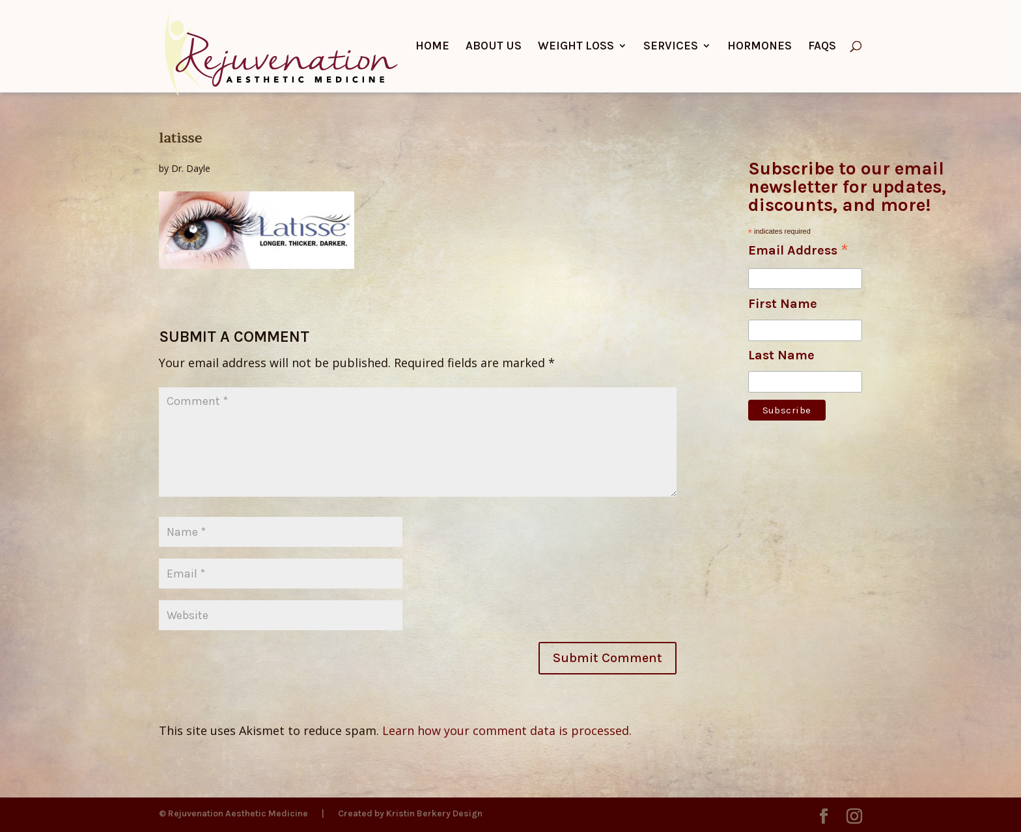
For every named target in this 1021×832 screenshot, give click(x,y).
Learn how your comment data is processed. (507, 730)
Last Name (781, 355)
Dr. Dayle (190, 168)
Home (432, 47)
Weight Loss (576, 47)
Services (670, 47)
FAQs (822, 47)
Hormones (759, 47)
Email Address (798, 251)
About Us (494, 47)
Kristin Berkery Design (434, 813)
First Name (782, 303)
